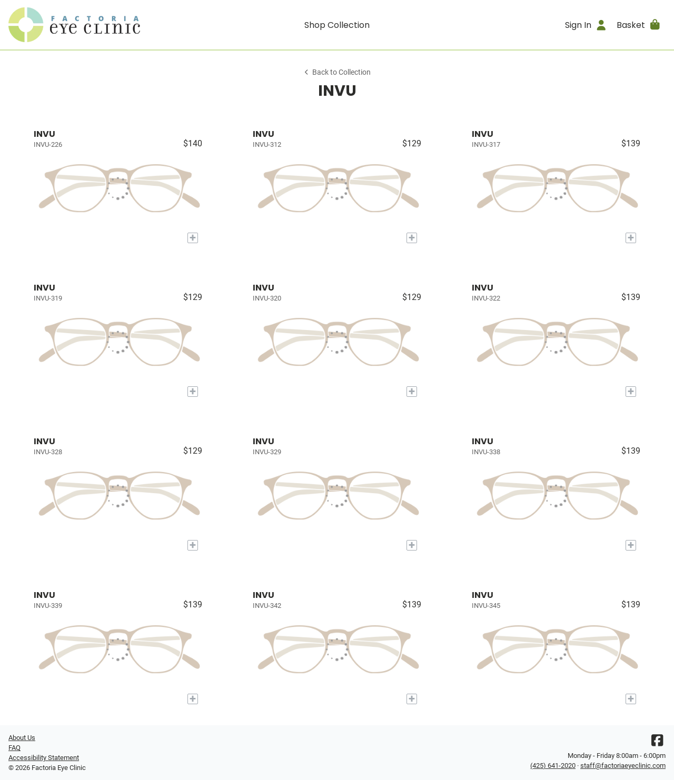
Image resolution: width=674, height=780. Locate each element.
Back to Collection (337, 72)
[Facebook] (657, 743)
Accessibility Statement (43, 758)
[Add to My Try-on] (192, 237)
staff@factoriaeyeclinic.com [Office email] (623, 765)
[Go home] (90, 24)
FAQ (14, 748)
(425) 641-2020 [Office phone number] (553, 765)
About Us (21, 738)
